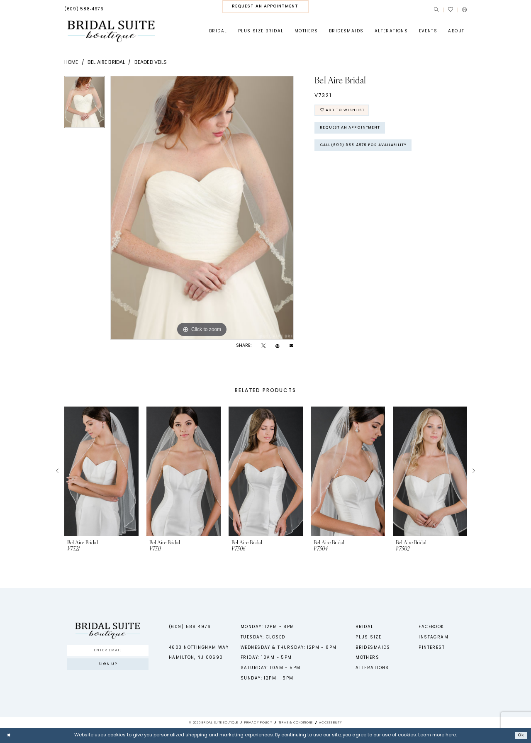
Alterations (372, 668)
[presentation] (101, 471)
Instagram (433, 637)
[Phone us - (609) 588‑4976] (84, 9)
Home (71, 62)
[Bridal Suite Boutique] (111, 31)
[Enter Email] (107, 651)
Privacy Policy (258, 722)
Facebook (431, 627)
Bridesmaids (373, 648)
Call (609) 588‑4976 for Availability (370, 150)
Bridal (365, 627)
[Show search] (436, 9)
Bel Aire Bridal (106, 62)
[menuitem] (84, 9)
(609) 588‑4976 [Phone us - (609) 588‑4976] (190, 627)
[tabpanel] (84, 105)
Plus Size (368, 637)
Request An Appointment (353, 131)
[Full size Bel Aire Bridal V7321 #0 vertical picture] (202, 207)
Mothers (367, 658)
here (451, 735)
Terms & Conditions (296, 722)
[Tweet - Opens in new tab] (263, 346)
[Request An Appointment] (265, 6)
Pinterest (432, 648)
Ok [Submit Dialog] (520, 735)
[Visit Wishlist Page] (450, 9)
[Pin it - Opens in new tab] (277, 346)
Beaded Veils (150, 62)
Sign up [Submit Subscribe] (108, 667)
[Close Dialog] (9, 735)
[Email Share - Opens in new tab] (291, 346)
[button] (464, 9)
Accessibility (330, 722)
